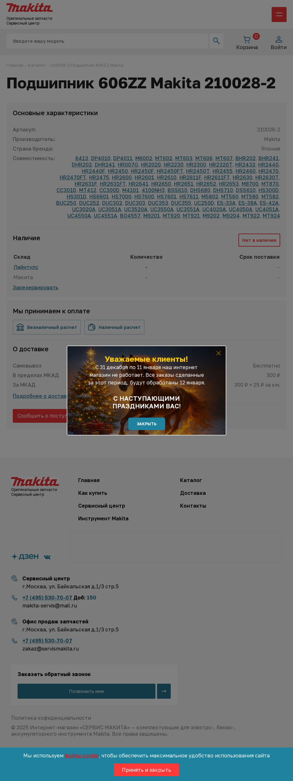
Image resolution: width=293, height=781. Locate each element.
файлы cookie (82, 755)
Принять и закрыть (146, 770)
